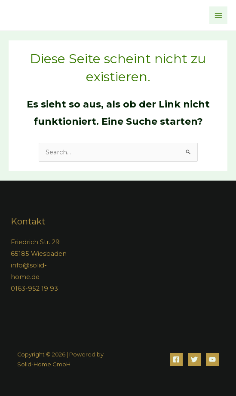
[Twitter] (194, 359)
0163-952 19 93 (34, 288)
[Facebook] (176, 359)
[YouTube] (212, 359)
